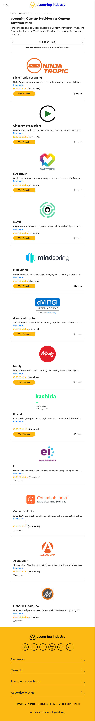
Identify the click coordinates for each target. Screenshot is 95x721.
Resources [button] (47, 659)
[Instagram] (69, 647)
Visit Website (24, 93)
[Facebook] (25, 647)
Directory (23, 13)
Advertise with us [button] (47, 692)
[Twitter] (34, 647)
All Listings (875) (47, 41)
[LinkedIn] (43, 647)
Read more (18, 85)
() (26, 88)
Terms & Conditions (26, 703)
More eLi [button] (47, 670)
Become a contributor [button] (47, 681)
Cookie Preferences (69, 703)
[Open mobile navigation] (5, 5)
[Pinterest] (60, 647)
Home (13, 13)
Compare (78, 94)
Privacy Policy (47, 703)
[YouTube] (52, 647)
